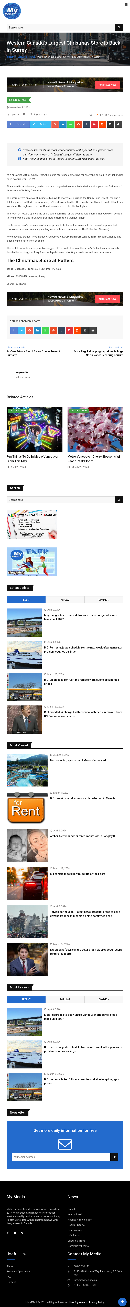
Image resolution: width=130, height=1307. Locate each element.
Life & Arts (74, 1235)
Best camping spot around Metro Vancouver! (78, 760)
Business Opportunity (18, 1271)
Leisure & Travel (26, 56)
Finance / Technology (80, 1219)
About (10, 1266)
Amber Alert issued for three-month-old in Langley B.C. (84, 836)
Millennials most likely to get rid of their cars (77, 874)
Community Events (78, 1245)
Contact (11, 1282)
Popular (65, 599)
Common (104, 599)
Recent (26, 599)
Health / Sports (76, 1224)
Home (11, 56)
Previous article (16, 347)
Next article (115, 347)
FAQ (9, 1276)
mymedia (22, 372)
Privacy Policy (96, 1302)
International (75, 1214)
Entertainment (75, 1230)
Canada (72, 1209)
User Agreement (78, 1302)
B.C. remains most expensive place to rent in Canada (82, 798)
